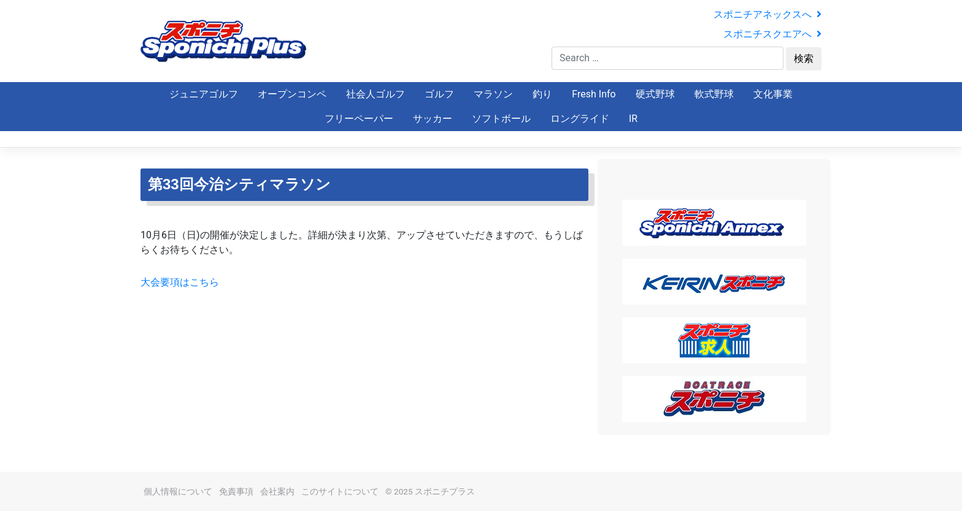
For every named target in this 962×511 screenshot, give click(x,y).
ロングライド (579, 118)
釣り (542, 94)
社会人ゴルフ (375, 94)
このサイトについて (340, 491)
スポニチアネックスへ (768, 14)
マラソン (493, 94)
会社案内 (277, 491)
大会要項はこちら (179, 282)
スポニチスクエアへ (772, 34)
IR (633, 118)
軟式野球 (714, 94)
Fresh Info (593, 94)
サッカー (432, 118)
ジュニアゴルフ (203, 94)
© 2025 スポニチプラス (430, 491)
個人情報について (178, 491)
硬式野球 (655, 94)
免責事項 (236, 491)
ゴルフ (439, 94)
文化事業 (773, 94)
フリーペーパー (359, 118)
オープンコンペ (292, 94)
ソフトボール (501, 118)
